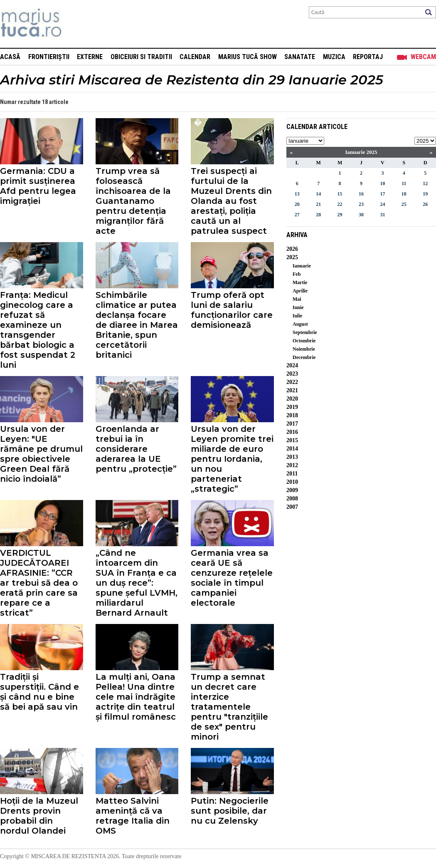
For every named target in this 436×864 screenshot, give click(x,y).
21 (318, 204)
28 (318, 215)
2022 (292, 382)
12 (425, 183)
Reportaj (368, 57)
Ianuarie (302, 266)
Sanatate (299, 57)
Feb (297, 274)
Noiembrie (304, 349)
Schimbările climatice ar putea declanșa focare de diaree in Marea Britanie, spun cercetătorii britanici (137, 325)
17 (382, 194)
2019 (292, 407)
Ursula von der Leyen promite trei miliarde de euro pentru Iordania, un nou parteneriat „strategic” (232, 459)
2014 (292, 449)
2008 (292, 498)
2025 (292, 257)
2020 (292, 399)
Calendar (195, 57)
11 (404, 183)
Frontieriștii (48, 57)
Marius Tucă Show (247, 57)
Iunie (298, 307)
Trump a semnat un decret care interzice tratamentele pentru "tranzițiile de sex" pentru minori (229, 707)
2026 (292, 249)
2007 (292, 507)
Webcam (423, 57)
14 (318, 194)
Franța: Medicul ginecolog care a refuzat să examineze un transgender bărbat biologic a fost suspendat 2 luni (37, 330)
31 (382, 215)
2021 (292, 390)
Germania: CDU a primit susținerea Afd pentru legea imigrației (38, 186)
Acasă (10, 57)
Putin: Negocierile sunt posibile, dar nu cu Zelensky (229, 811)
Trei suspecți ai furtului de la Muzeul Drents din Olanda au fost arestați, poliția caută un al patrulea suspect (231, 201)
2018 (292, 415)
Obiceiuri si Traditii (141, 57)
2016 (292, 432)
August (300, 324)
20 (297, 204)
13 (297, 194)
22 (339, 204)
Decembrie (304, 357)
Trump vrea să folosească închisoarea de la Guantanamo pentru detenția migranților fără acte (133, 201)
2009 (292, 490)
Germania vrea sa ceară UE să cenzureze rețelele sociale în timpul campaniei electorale (232, 578)
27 (297, 215)
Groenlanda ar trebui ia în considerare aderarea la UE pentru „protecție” (136, 449)
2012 (292, 465)
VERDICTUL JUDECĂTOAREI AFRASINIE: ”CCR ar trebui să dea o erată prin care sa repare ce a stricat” (39, 583)
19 (425, 194)
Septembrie (305, 332)
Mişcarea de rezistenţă (76, 24)
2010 (292, 482)
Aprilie (300, 291)
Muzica (334, 57)
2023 (292, 374)
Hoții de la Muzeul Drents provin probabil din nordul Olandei (39, 816)
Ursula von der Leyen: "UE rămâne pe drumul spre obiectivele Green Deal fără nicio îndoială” (41, 454)
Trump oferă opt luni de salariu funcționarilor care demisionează (232, 310)
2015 (292, 440)
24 (382, 204)
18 (404, 194)
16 (361, 194)
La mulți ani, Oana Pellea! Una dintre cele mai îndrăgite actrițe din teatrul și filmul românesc (136, 697)
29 (339, 215)
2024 (292, 365)
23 (361, 204)
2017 (292, 424)
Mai (297, 299)
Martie (300, 282)
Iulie (297, 316)
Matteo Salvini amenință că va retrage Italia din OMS (133, 816)
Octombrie (304, 341)
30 (361, 215)
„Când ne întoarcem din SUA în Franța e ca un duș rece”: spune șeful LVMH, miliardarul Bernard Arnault (136, 583)
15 (339, 194)
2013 (292, 457)
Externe (90, 57)
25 (404, 204)
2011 (292, 473)
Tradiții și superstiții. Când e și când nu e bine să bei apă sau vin (39, 692)
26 (425, 204)
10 (382, 183)
